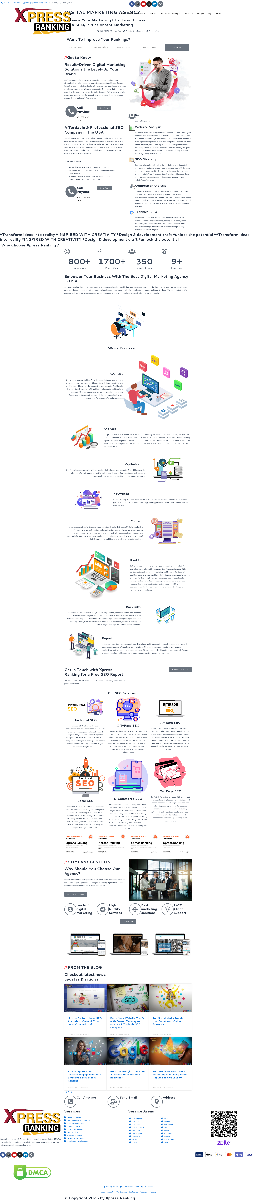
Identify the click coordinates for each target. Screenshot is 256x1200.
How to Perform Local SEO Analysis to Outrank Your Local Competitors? (85, 1021)
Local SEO (86, 801)
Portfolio (153, 13)
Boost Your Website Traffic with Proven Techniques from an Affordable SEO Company (127, 1022)
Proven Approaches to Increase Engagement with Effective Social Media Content (84, 1076)
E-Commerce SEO (128, 799)
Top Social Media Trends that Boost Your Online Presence (168, 1021)
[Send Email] (114, 1102)
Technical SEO (85, 720)
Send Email (128, 1097)
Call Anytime (83, 109)
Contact (218, 13)
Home (123, 13)
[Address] (157, 1102)
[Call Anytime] (71, 111)
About (131, 13)
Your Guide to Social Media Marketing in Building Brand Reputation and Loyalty (170, 1074)
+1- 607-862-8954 (85, 1101)
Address (169, 1097)
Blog (209, 13)
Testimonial (188, 13)
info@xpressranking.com (130, 1101)
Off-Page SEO (128, 725)
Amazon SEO (170, 722)
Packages (200, 13)
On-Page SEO (170, 791)
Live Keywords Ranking (170, 13)
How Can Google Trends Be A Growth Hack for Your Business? (127, 1074)
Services (141, 13)
